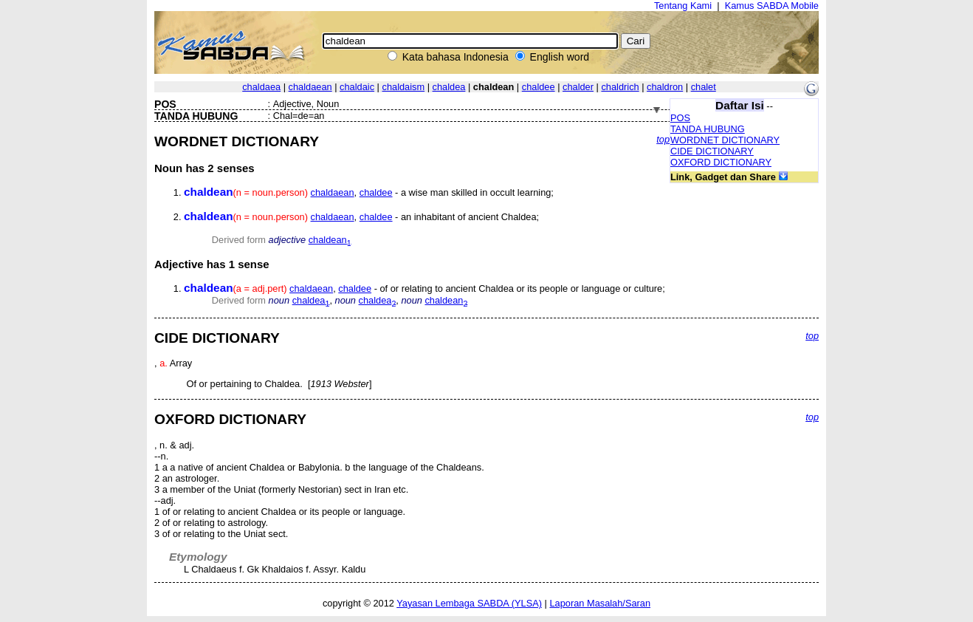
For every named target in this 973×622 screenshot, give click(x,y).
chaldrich (620, 86)
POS (680, 117)
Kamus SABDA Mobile (772, 5)
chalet (703, 86)
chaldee (538, 86)
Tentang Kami (683, 5)
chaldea (449, 86)
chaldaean (310, 86)
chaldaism (403, 86)
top (663, 139)
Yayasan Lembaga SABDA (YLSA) (469, 603)
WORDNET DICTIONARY (725, 140)
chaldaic (357, 86)
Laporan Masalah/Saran (599, 603)
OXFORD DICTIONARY (720, 162)
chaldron (665, 86)
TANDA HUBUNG (707, 128)
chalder (578, 86)
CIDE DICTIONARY (712, 151)
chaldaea (261, 86)
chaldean (330, 239)
